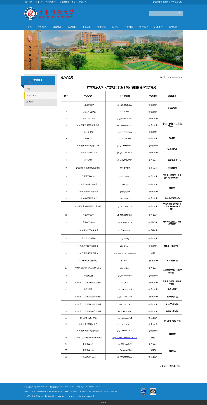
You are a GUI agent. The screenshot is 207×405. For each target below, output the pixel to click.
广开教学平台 (51, 2)
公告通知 (57, 27)
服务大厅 (39, 2)
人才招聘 (158, 27)
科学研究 (129, 27)
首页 (29, 27)
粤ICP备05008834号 (86, 396)
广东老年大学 (176, 2)
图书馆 (115, 27)
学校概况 (42, 27)
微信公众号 (31, 95)
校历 (28, 89)
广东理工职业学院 (160, 2)
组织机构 (72, 27)
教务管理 (101, 27)
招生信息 (86, 27)
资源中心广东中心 (79, 2)
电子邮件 (28, 2)
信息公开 (173, 27)
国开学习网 (64, 2)
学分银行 (143, 27)
